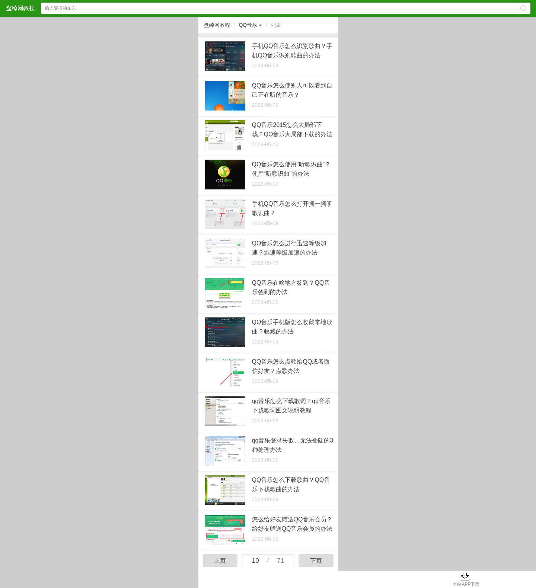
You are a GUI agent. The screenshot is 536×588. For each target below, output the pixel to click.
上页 (220, 560)
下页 (316, 560)
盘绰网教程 (217, 25)
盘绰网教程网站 (20, 8)
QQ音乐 (248, 25)
